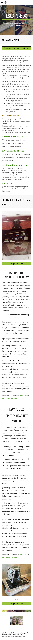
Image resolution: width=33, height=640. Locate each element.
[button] (2, 2)
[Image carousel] (16, 582)
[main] (16, 20)
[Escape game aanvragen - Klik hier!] (16, 48)
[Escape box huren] (16, 263)
